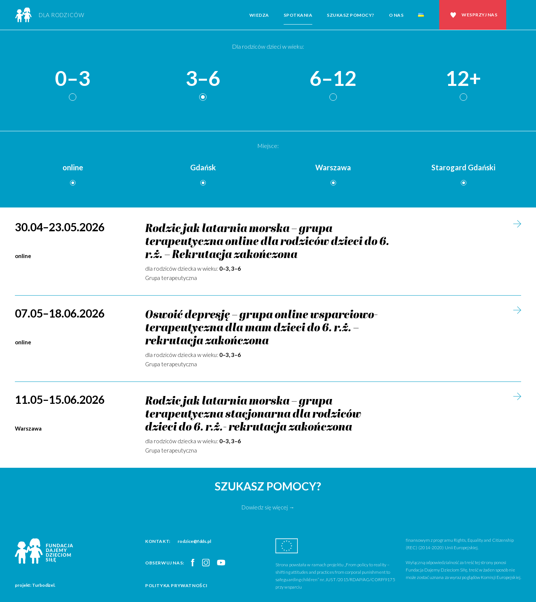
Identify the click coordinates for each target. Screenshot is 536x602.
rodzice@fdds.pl (194, 541)
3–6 (202, 78)
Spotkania (298, 15)
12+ (463, 78)
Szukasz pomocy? (350, 15)
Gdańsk (203, 167)
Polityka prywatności (176, 585)
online (73, 167)
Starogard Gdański (463, 167)
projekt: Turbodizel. (35, 585)
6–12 (333, 78)
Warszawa (333, 167)
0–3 (72, 78)
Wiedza (259, 15)
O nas (396, 15)
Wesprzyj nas (479, 14)
